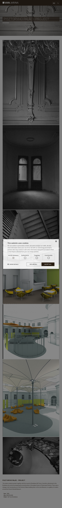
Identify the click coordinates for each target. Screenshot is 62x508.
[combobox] (56, 241)
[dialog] (31, 254)
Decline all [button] (33, 264)
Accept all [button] (47, 264)
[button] (13, 264)
